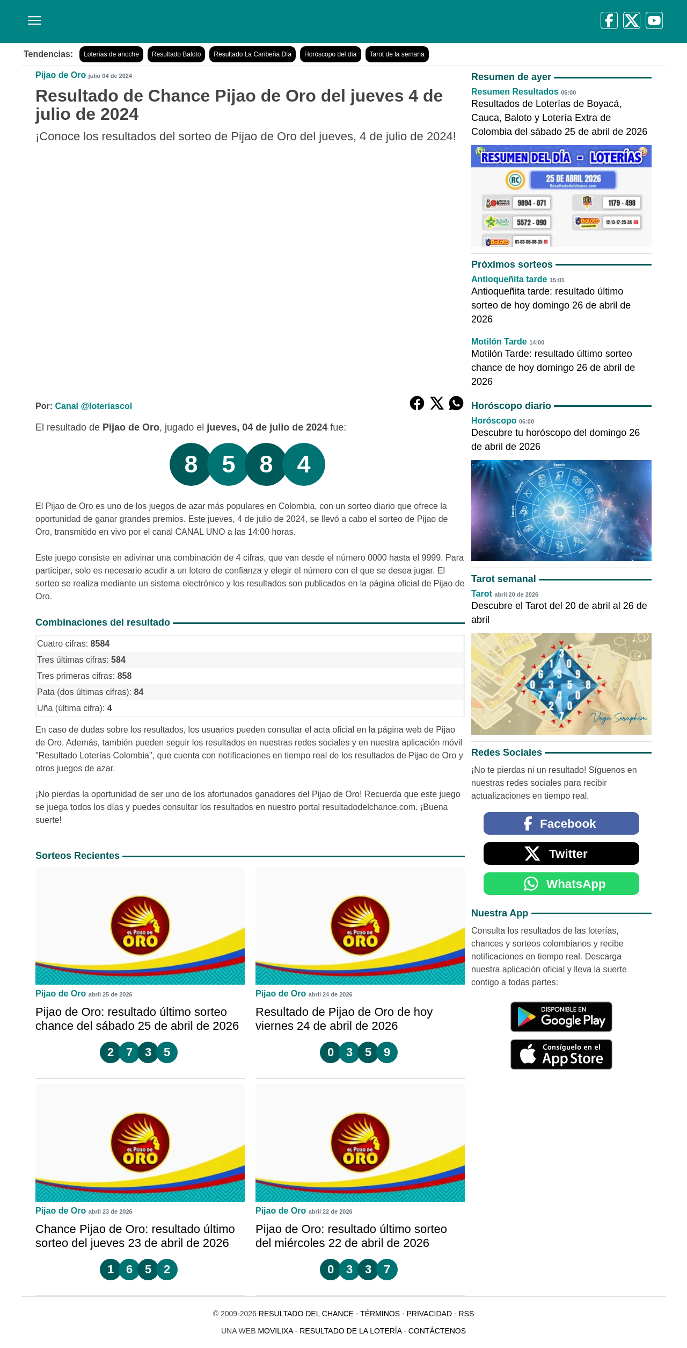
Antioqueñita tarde (509, 279)
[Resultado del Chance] (176, 21)
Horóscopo (493, 420)
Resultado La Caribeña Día (252, 54)
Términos (380, 1313)
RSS (466, 1313)
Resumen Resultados (515, 91)
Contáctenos (437, 1331)
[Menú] (32, 16)
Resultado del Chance (306, 1313)
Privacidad (429, 1313)
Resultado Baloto (176, 54)
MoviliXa (275, 1331)
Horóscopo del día (330, 54)
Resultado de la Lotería (350, 1331)
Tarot (481, 593)
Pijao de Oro (60, 75)
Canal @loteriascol (93, 406)
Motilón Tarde (499, 341)
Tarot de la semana (397, 54)
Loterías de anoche (111, 54)
